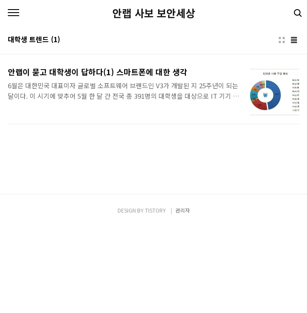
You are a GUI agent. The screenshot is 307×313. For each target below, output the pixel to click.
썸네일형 (282, 40)
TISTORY (155, 210)
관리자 (182, 210)
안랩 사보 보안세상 (153, 13)
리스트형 (294, 40)
